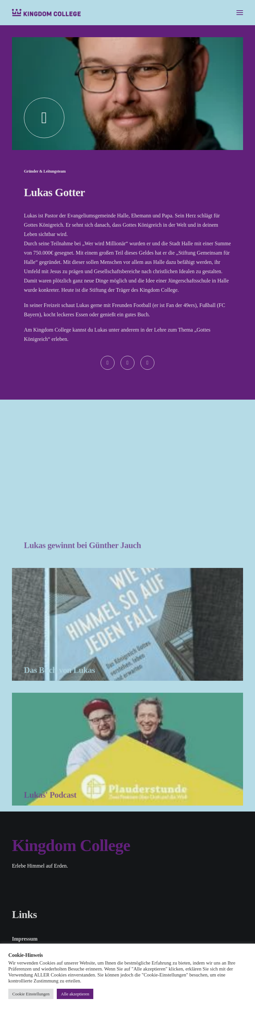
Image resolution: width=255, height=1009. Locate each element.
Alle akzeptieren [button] (75, 993)
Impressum (25, 939)
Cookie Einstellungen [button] (30, 993)
